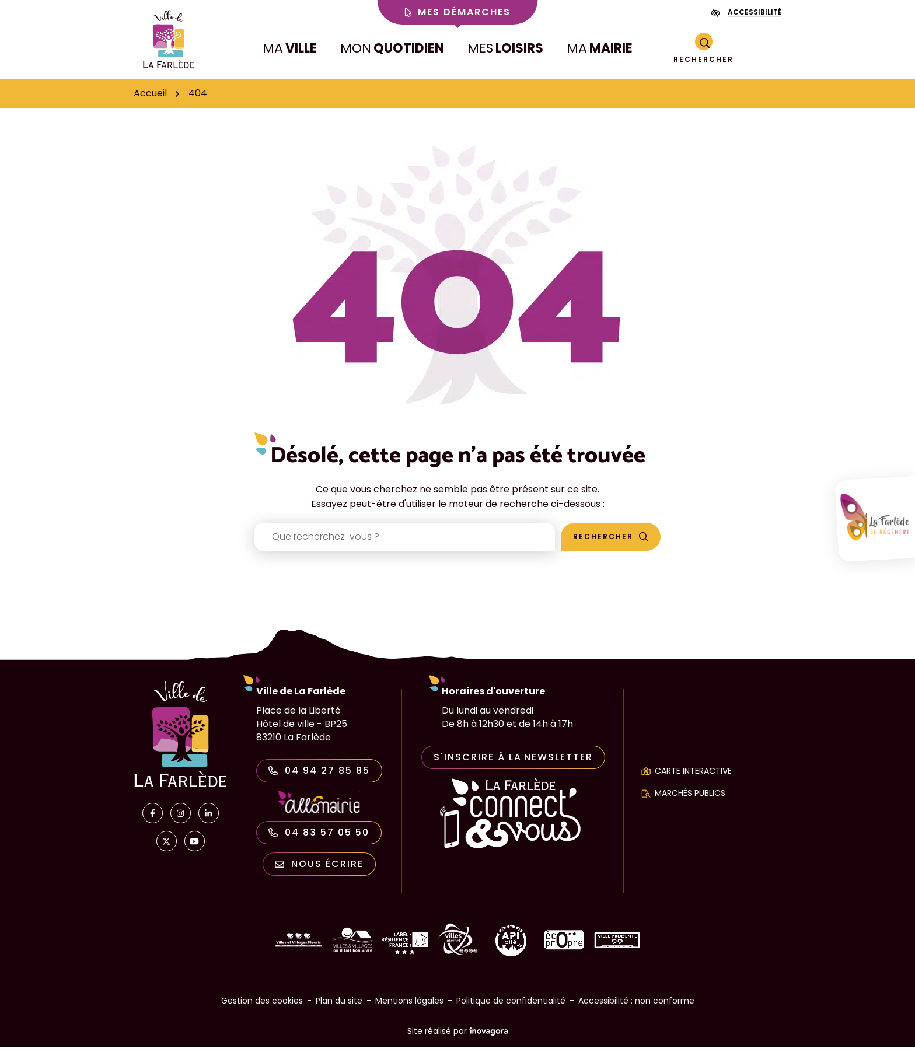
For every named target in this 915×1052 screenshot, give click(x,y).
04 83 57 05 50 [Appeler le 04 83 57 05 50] (318, 837)
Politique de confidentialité (510, 1006)
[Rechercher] (703, 51)
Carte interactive (693, 776)
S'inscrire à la (513, 762)
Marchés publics (690, 798)
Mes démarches (458, 12)
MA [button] (290, 51)
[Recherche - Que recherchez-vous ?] (404, 542)
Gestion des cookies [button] (262, 1006)
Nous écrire (319, 869)
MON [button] (392, 51)
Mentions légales (409, 1006)
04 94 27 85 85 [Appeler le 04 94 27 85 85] (319, 775)
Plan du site (339, 1006)
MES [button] (505, 51)
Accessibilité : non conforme (636, 1006)
